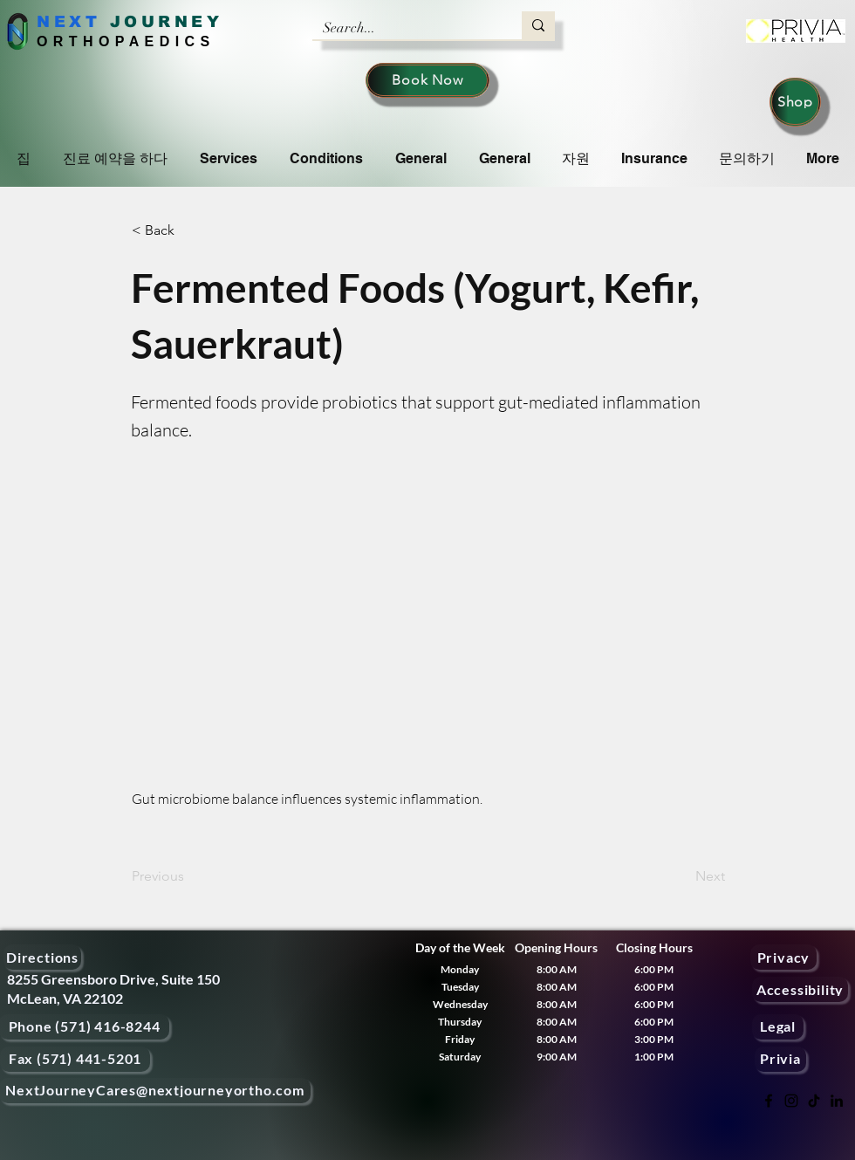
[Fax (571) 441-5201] (75, 1059)
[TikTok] (814, 1100)
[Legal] (778, 1027)
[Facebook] (768, 1100)
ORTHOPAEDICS (126, 41)
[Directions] (42, 957)
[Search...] (404, 28)
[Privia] (780, 1059)
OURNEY (173, 22)
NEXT (68, 22)
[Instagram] (791, 1100)
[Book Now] (427, 80)
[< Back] (189, 230)
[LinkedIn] (836, 1100)
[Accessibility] (800, 989)
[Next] (681, 876)
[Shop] (795, 102)
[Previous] (189, 876)
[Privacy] (783, 957)
